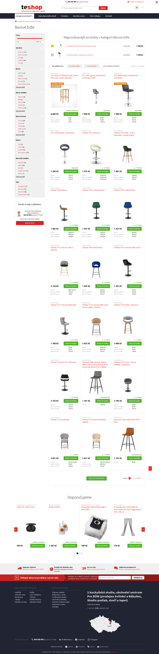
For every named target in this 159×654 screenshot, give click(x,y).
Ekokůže (22, 163)
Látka (21, 165)
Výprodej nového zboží (47, 16)
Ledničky (18, 592)
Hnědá (21, 105)
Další (138, 478)
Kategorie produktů (24, 16)
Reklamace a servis (59, 595)
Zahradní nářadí (35, 602)
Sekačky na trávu (21, 602)
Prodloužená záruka (59, 597)
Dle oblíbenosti (57, 66)
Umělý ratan (23, 171)
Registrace (140, 2)
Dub (20, 144)
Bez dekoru (23, 153)
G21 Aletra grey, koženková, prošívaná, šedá (81, 46)
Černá (21, 81)
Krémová (22, 108)
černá (21, 123)
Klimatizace (19, 597)
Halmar (22, 60)
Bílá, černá (22, 79)
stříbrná (21, 129)
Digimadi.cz (113, 652)
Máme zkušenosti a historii (96, 569)
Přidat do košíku (70, 114)
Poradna (64, 16)
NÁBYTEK (22, 21)
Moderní (22, 192)
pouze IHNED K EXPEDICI (111, 66)
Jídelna (28, 21)
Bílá (20, 76)
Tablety (17, 600)
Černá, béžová (24, 84)
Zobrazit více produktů (96, 478)
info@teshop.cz (65, 640)
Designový (22, 186)
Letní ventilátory (35, 595)
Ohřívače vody (20, 595)
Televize (32, 597)
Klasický (22, 189)
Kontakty (55, 607)
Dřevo (21, 174)
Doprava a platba (58, 592)
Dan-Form (22, 55)
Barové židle (37, 21)
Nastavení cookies (58, 604)
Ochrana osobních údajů (61, 602)
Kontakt (108, 16)
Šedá (20, 132)
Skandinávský (24, 195)
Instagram (92, 640)
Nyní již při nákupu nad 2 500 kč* (33, 569)
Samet (21, 150)
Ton (20, 63)
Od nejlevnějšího (74, 66)
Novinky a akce (79, 16)
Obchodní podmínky (59, 600)
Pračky (32, 592)
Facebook (80, 640)
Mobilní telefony (35, 600)
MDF (20, 168)
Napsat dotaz (30, 223)
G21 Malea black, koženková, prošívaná (79, 55)
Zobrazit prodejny (93, 604)
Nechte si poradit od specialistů (129, 569)
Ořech (21, 147)
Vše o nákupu (95, 16)
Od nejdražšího (92, 66)
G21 (20, 58)
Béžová (21, 73)
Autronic (22, 52)
